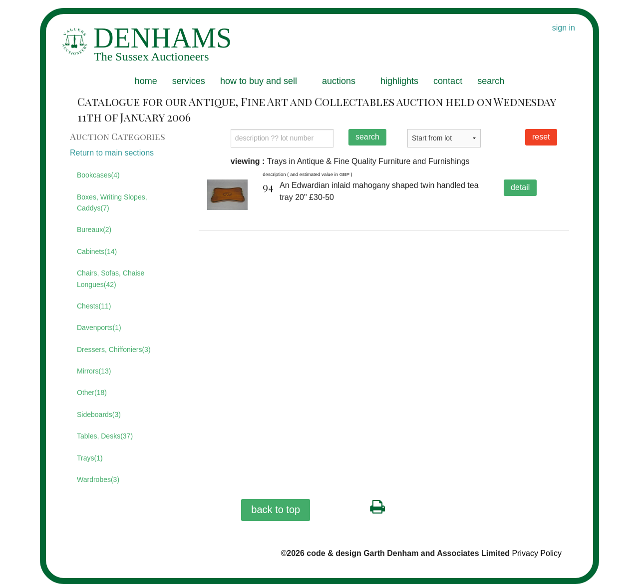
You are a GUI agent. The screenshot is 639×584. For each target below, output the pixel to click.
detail (520, 187)
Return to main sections (112, 152)
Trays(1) (90, 458)
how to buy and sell (258, 81)
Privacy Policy (537, 553)
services (188, 81)
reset (541, 136)
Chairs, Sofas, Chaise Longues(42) (110, 278)
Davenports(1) (99, 328)
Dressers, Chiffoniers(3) (114, 350)
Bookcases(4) (98, 175)
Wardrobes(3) (98, 480)
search (490, 81)
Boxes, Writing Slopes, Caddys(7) (112, 202)
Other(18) (92, 392)
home (146, 81)
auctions (338, 81)
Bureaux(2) (94, 230)
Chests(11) (94, 306)
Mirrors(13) (94, 371)
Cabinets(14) (97, 252)
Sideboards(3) (99, 414)
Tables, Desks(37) (105, 436)
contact (447, 81)
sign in (563, 28)
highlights (399, 81)
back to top (275, 509)
